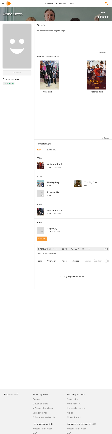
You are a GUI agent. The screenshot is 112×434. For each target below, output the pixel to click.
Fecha (39, 261)
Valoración (51, 261)
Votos (64, 261)
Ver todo (41, 239)
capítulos (56, 167)
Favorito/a (17, 73)
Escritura (51, 149)
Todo (39, 149)
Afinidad (75, 261)
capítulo (56, 232)
